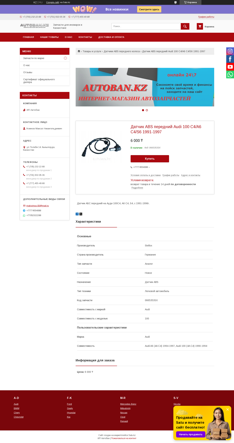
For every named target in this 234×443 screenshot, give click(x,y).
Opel (122, 417)
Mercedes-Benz (128, 404)
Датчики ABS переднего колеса (122, 51)
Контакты (85, 37)
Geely (70, 408)
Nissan (123, 412)
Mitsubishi (125, 408)
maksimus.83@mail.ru (37, 205)
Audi (16, 404)
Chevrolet (18, 417)
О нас (68, 37)
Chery (17, 412)
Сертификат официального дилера (39, 81)
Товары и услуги (92, 51)
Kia (68, 417)
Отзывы (27, 72)
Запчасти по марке (33, 58)
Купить (150, 158)
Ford (69, 404)
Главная (28, 37)
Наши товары (49, 37)
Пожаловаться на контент (123, 438)
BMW (16, 408)
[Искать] (185, 26)
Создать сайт (52, 2)
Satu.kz (132, 435)
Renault (124, 421)
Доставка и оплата (111, 37)
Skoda (177, 404)
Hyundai (71, 412)
